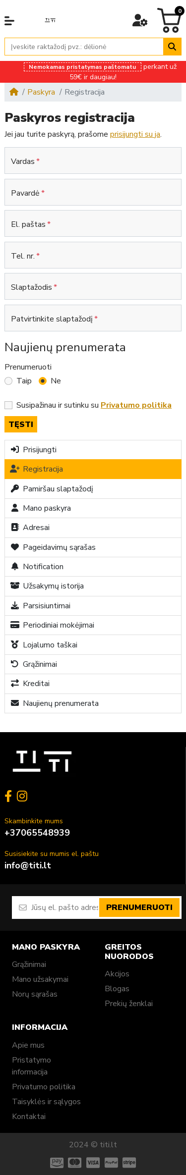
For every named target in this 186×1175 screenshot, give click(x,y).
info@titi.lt (27, 865)
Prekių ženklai (129, 1003)
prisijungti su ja (135, 134)
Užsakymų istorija (47, 586)
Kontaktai (29, 1116)
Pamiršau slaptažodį (51, 488)
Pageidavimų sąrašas (53, 547)
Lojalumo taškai (43, 645)
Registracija (36, 469)
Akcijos (117, 973)
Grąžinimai (33, 664)
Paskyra (41, 92)
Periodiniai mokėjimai (52, 625)
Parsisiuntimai (40, 605)
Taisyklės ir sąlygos (46, 1101)
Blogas (117, 988)
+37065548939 (37, 833)
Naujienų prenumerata (54, 703)
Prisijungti (33, 449)
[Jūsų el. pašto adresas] (64, 907)
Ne (56, 380)
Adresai (30, 527)
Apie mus (28, 1045)
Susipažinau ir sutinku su (94, 405)
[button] (9, 21)
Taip (24, 380)
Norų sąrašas (35, 994)
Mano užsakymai (40, 979)
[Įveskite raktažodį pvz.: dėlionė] (84, 47)
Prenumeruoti (28, 367)
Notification (36, 566)
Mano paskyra (40, 508)
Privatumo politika (43, 1086)
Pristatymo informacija (31, 1066)
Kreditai (30, 683)
